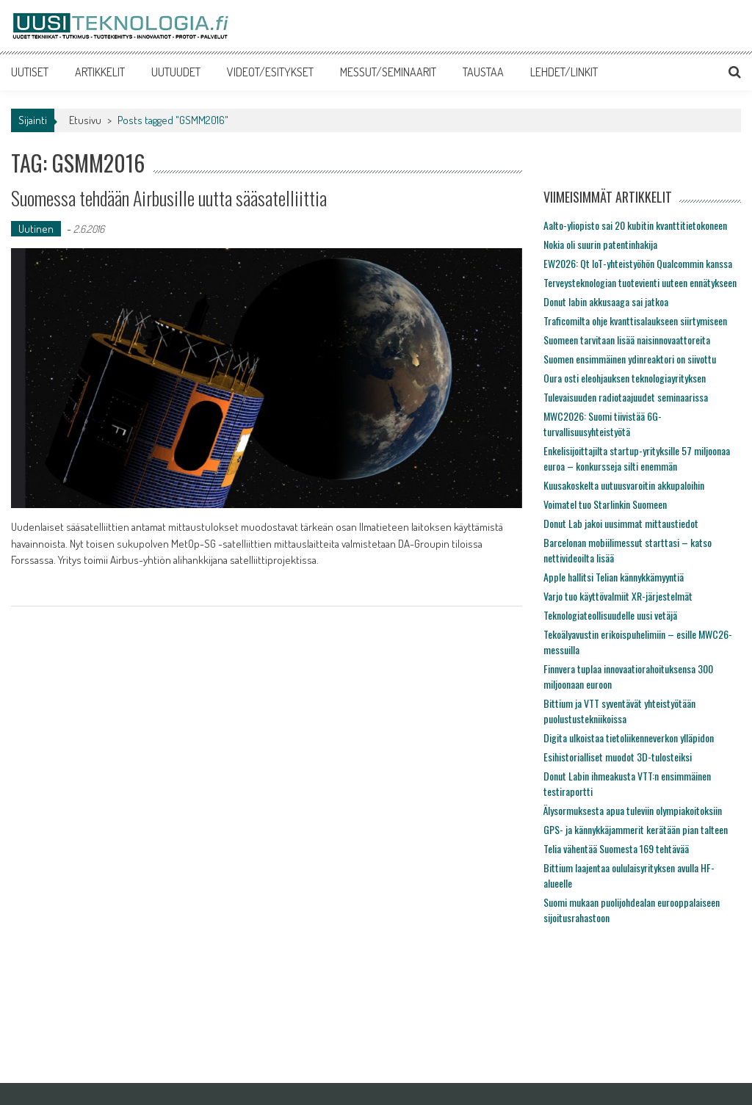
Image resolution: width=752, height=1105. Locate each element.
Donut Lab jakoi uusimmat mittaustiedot (620, 523)
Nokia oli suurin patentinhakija (600, 244)
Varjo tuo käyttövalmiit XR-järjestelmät (618, 596)
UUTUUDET (175, 72)
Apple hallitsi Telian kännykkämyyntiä (613, 576)
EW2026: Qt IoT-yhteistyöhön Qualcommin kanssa (637, 263)
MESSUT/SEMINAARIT (388, 72)
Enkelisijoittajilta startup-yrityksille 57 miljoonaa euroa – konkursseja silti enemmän (636, 458)
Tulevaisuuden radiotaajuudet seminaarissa (625, 397)
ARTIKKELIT (100, 72)
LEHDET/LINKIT (564, 72)
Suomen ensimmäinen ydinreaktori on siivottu (629, 358)
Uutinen (36, 229)
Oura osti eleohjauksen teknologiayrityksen (624, 377)
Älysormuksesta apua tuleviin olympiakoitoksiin (632, 810)
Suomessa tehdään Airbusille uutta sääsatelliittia (169, 198)
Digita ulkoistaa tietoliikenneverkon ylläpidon (628, 737)
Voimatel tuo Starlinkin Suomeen (605, 504)
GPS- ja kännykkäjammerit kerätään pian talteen (635, 829)
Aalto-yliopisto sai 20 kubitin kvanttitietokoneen (635, 225)
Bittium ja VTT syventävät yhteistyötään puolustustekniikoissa (619, 710)
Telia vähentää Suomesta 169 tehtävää (616, 848)
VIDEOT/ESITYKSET (270, 72)
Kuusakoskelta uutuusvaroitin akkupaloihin (623, 485)
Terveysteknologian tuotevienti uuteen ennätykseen (640, 282)
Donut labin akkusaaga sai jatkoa (605, 301)
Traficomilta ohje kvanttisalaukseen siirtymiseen (635, 320)
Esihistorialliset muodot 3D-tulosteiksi (617, 756)
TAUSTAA (483, 72)
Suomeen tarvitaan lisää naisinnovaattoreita (626, 339)
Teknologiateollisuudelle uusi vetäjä (610, 615)
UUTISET (29, 72)
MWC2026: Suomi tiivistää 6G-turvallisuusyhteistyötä (602, 423)
